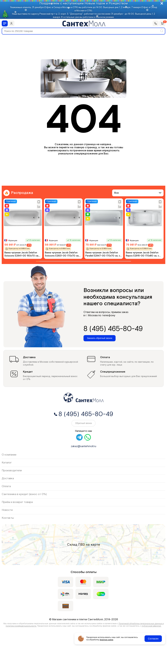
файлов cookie (106, 640)
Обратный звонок (83, 423)
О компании (9, 455)
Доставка (8, 478)
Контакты (8, 518)
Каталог (7, 462)
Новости (7, 510)
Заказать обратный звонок (99, 338)
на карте (93, 544)
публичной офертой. (151, 626)
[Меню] (5, 23)
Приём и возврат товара (17, 502)
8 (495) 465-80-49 (113, 329)
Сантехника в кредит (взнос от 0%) (24, 494)
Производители (12, 470)
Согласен (153, 638)
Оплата (6, 486)
